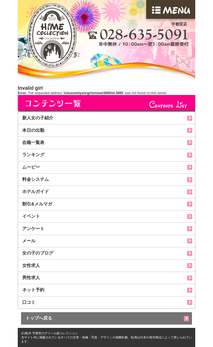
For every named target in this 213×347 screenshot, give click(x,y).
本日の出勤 (33, 130)
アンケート (33, 228)
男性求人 (31, 277)
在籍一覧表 (33, 142)
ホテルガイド (35, 191)
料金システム (35, 179)
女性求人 (31, 265)
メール (29, 240)
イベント (31, 216)
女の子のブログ (37, 253)
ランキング (33, 154)
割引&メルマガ (37, 204)
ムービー (31, 167)
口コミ (29, 302)
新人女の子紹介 (37, 117)
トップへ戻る (39, 318)
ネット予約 (33, 289)
